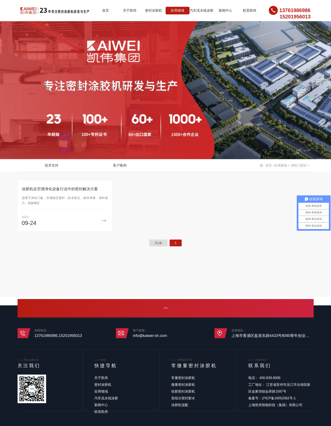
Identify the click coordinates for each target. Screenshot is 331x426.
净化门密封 (299, 165)
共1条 (158, 243)
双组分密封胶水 (183, 398)
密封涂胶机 (153, 10)
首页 (105, 10)
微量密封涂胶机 (183, 384)
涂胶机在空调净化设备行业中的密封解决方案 (60, 189)
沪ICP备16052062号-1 (279, 398)
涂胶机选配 (179, 405)
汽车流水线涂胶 (201, 10)
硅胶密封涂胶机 (183, 391)
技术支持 (51, 165)
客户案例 (119, 165)
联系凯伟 (249, 10)
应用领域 (177, 10)
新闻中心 (225, 10)
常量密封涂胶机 (183, 378)
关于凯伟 (129, 10)
